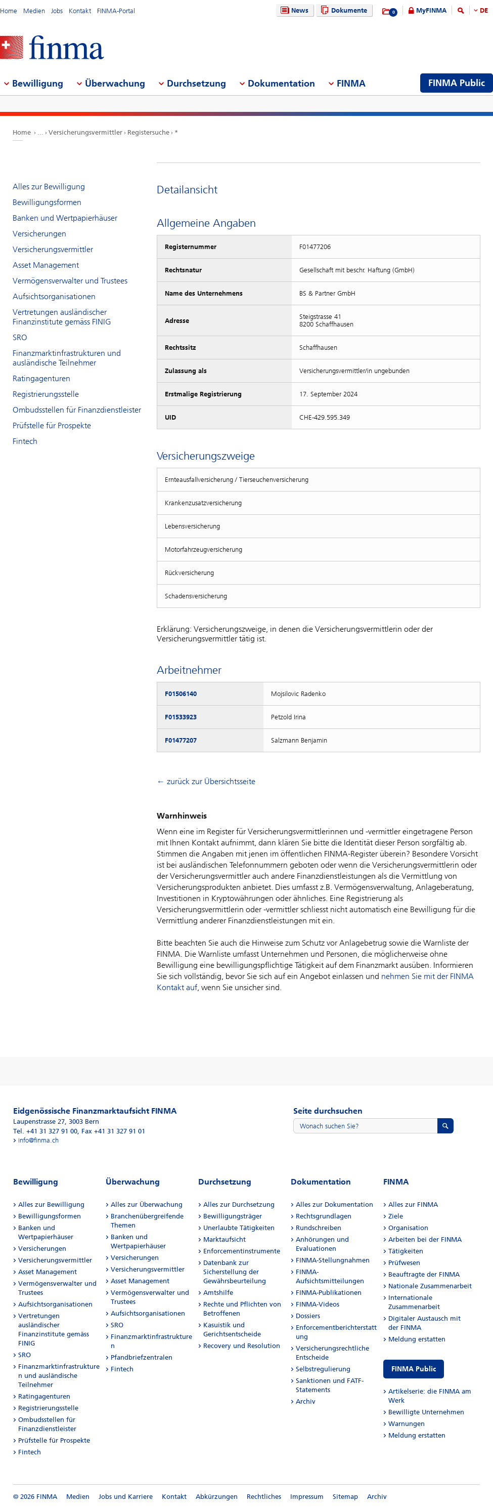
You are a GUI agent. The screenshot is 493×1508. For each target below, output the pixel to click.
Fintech (25, 441)
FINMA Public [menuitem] (456, 83)
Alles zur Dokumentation (334, 1204)
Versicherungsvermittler (85, 132)
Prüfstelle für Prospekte (52, 425)
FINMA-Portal (116, 11)
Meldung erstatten (416, 1339)
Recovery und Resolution (241, 1346)
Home (8, 11)
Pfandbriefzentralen (141, 1357)
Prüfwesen (404, 1263)
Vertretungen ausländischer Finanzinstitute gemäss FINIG (62, 317)
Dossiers (308, 1316)
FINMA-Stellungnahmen (333, 1260)
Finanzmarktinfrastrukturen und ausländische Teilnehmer (67, 358)
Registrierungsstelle (46, 394)
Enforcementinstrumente (241, 1251)
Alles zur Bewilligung (49, 186)
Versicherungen (39, 233)
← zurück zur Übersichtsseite (206, 781)
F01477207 (181, 740)
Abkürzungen (217, 1496)
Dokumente (342, 10)
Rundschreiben (318, 1228)
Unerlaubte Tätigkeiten (239, 1228)
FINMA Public (413, 1369)
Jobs (57, 11)
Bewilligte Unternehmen (426, 1412)
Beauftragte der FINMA (424, 1274)
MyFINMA (431, 10)
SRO (20, 337)
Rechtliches (264, 1496)
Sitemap (345, 1496)
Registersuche (148, 132)
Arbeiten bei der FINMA (425, 1239)
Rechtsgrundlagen (323, 1216)
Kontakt (80, 11)
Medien (34, 11)
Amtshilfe (218, 1292)
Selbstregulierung (323, 1369)
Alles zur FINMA (413, 1204)
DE (484, 10)
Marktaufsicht (224, 1239)
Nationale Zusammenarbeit (430, 1286)
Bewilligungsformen (47, 202)
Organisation (408, 1228)
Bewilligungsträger (232, 1216)
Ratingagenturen (41, 378)
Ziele (395, 1216)
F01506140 (181, 694)
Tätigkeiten (405, 1251)
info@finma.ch (38, 1140)
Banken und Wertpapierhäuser (65, 218)
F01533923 (181, 717)
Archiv (306, 1401)
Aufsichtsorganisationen (54, 296)
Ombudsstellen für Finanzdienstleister (77, 410)
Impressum (307, 1496)
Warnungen (406, 1424)
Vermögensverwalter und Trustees (70, 281)
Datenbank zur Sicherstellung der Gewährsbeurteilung (234, 1272)
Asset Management (46, 265)
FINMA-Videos (317, 1304)
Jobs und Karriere (126, 1496)
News (293, 10)
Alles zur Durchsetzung (239, 1204)
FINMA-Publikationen (329, 1292)
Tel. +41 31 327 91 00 (45, 1131)
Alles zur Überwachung (147, 1204)
